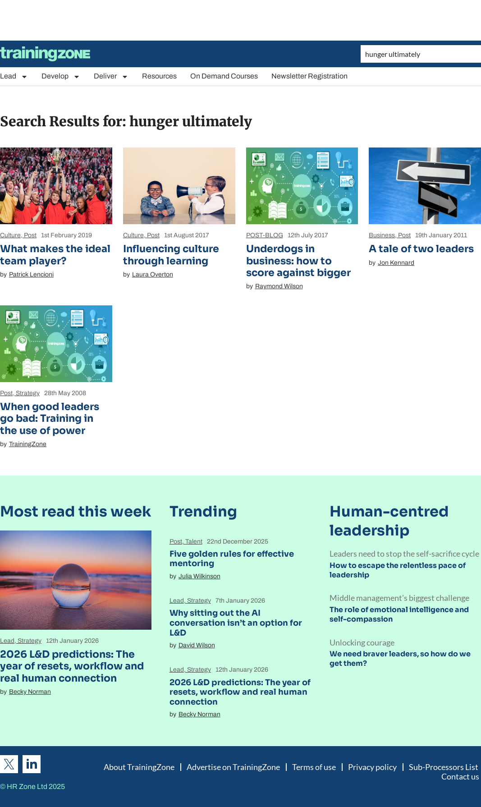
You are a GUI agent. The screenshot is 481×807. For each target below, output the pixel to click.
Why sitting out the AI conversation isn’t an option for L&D (235, 622)
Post (30, 235)
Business (382, 235)
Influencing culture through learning (171, 255)
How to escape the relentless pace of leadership (398, 570)
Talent (193, 541)
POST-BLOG (264, 235)
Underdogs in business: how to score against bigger (298, 261)
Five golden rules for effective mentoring (231, 559)
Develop (60, 76)
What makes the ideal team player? (55, 255)
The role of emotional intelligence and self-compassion (399, 614)
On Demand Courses (224, 76)
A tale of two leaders (421, 249)
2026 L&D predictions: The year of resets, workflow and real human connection (72, 666)
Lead (14, 76)
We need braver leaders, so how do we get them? (400, 658)
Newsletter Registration (309, 76)
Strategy (28, 393)
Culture (10, 235)
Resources (159, 76)
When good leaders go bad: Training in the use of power (49, 419)
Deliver (111, 76)
